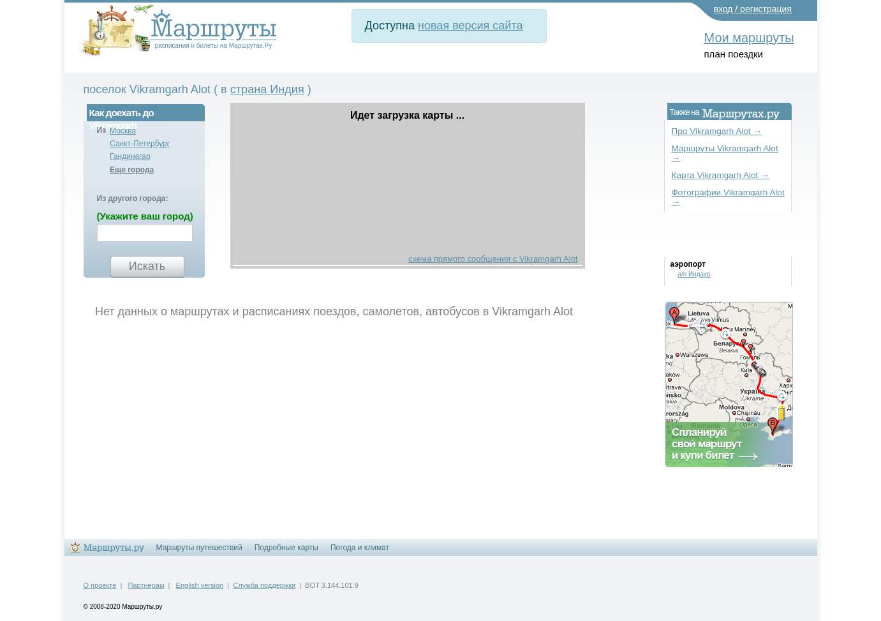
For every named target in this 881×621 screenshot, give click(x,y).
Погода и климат (359, 547)
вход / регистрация (753, 9)
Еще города (132, 169)
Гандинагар (130, 156)
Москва (123, 130)
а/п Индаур (694, 274)
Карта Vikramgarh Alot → (720, 175)
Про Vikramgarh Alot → (717, 131)
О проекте (100, 585)
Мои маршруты (749, 38)
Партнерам (146, 585)
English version (200, 585)
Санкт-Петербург (140, 143)
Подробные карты (286, 547)
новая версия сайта (470, 25)
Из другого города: (132, 198)
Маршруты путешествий (199, 547)
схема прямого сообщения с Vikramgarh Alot (493, 259)
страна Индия (267, 89)
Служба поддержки (264, 585)
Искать (147, 266)
